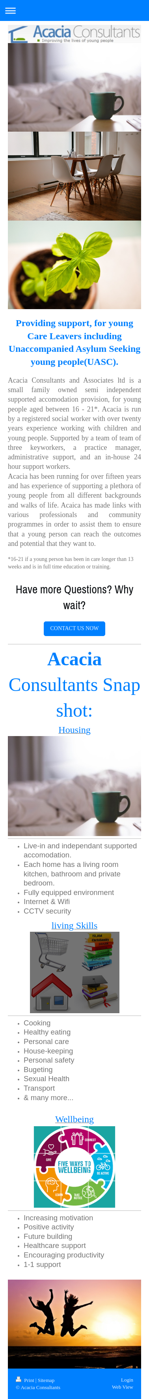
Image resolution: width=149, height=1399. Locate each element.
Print (25, 1380)
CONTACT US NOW (74, 628)
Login (127, 1380)
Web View (122, 1387)
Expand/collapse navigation (74, 10)
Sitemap (46, 1380)
